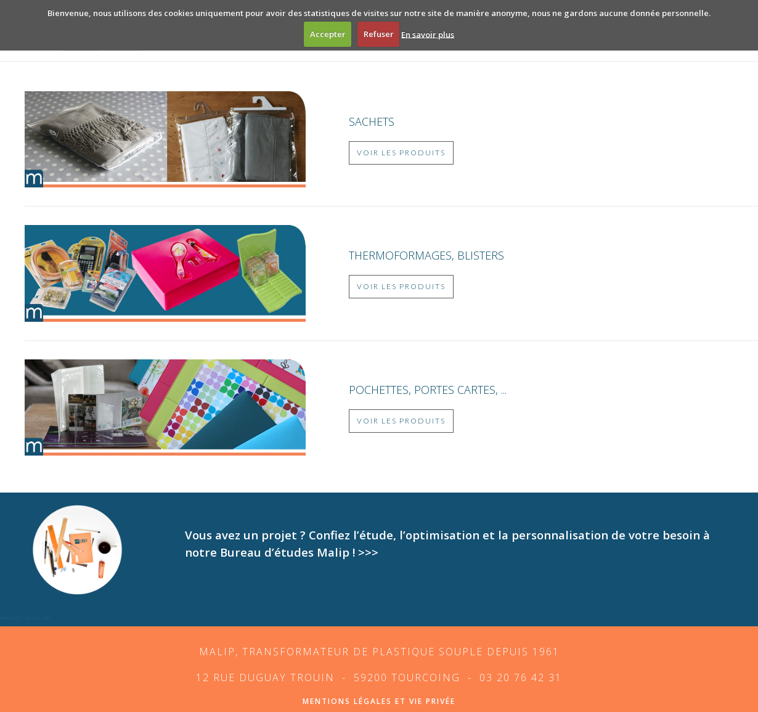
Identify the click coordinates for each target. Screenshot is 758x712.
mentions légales (347, 701)
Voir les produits (401, 152)
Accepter (328, 33)
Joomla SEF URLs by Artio (25, 617)
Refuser (379, 33)
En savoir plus (427, 33)
